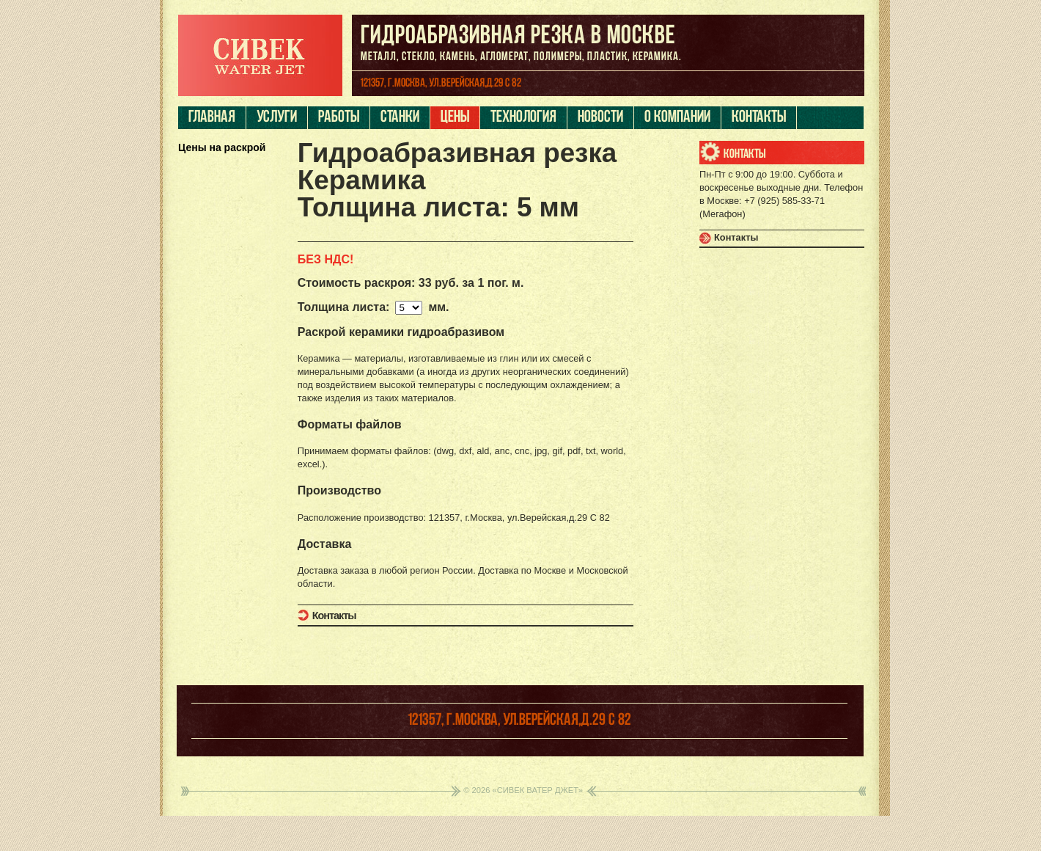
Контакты (759, 117)
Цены (455, 117)
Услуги (277, 117)
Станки (399, 117)
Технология (523, 117)
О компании (677, 117)
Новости (600, 117)
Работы (338, 117)
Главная (211, 117)
